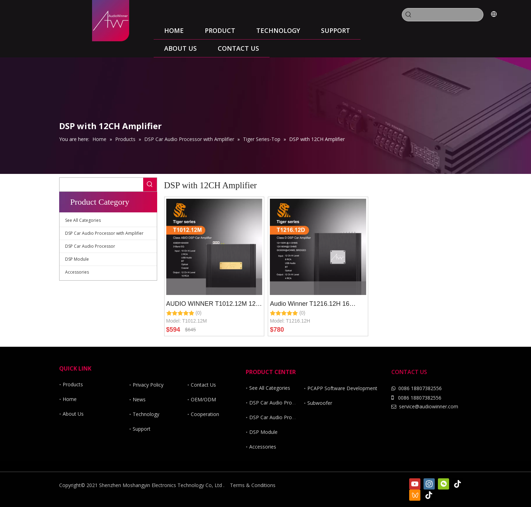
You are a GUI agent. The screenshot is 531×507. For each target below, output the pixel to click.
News (139, 399)
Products (73, 384)
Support (142, 428)
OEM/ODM (203, 399)
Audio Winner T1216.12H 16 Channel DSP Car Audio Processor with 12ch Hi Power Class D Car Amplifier (312, 304)
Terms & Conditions (252, 485)
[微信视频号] (414, 495)
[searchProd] (449, 14)
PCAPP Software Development (342, 388)
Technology (146, 414)
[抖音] (429, 495)
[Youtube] (414, 484)
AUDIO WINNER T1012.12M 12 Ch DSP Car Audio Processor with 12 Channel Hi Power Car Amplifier (213, 304)
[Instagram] (429, 484)
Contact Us (203, 384)
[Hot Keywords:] (408, 14)
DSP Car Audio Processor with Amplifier (104, 233)
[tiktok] (457, 484)
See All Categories (83, 220)
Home (70, 399)
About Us (73, 413)
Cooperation (205, 414)
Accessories (77, 272)
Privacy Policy (148, 384)
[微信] (443, 484)
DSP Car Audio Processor (90, 246)
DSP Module (77, 259)
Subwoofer (319, 403)
